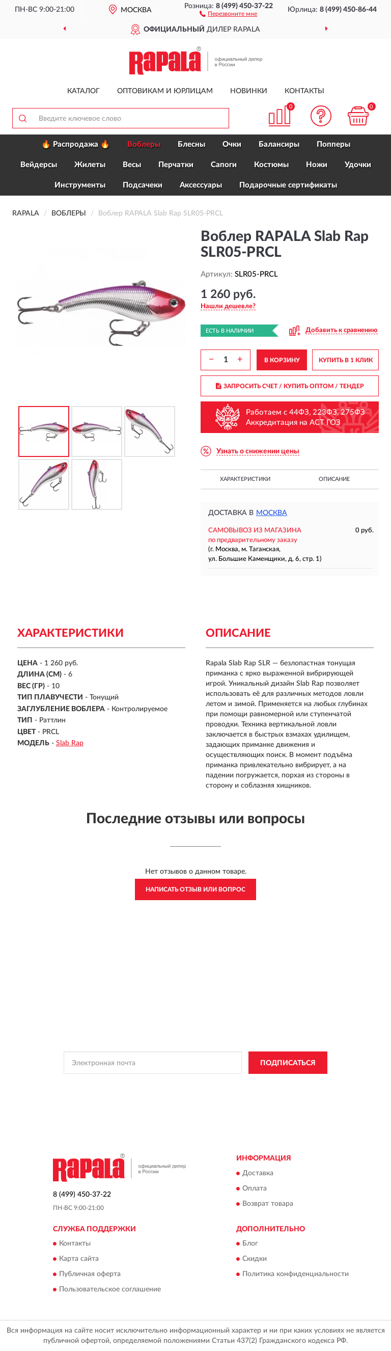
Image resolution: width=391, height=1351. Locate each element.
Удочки (358, 165)
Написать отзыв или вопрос (195, 889)
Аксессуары (201, 185)
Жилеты (89, 165)
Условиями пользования (186, 1094)
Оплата (254, 1188)
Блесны (191, 144)
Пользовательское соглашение (110, 1289)
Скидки (254, 1258)
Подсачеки (142, 185)
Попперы (333, 144)
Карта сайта (79, 1258)
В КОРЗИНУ (282, 360)
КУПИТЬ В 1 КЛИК (346, 360)
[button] (228, 13)
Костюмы (271, 165)
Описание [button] (334, 479)
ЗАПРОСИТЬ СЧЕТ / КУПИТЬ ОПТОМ (290, 386)
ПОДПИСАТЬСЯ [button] (288, 1063)
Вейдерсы (38, 165)
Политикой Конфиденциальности (245, 1086)
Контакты (304, 91)
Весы (132, 165)
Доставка (257, 1173)
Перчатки (175, 165)
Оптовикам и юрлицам (165, 91)
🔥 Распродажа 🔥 (75, 144)
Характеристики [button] (245, 479)
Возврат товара (267, 1203)
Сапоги (224, 165)
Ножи (316, 165)
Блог (250, 1243)
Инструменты (79, 185)
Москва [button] (271, 513)
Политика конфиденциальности (295, 1274)
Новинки (248, 91)
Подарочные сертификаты (288, 185)
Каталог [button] (83, 91)
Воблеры (143, 144)
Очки (231, 144)
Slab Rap (69, 743)
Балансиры (279, 144)
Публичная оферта (90, 1274)
